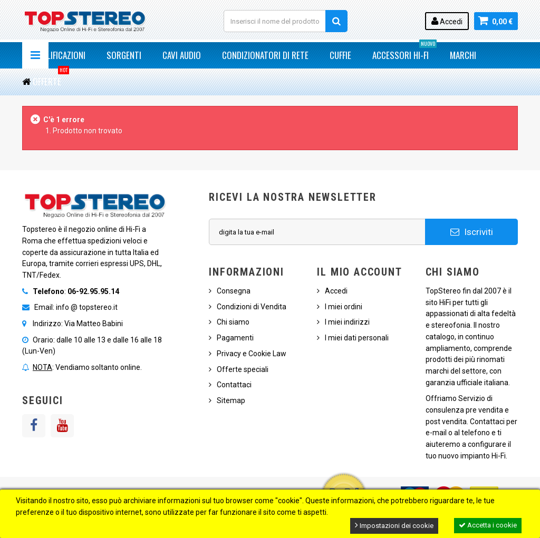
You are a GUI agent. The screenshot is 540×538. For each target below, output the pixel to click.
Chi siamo (233, 322)
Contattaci (234, 384)
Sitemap (231, 400)
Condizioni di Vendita (251, 306)
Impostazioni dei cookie (394, 525)
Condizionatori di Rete (265, 55)
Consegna (233, 291)
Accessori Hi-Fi (404, 52)
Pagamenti (235, 338)
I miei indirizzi (347, 322)
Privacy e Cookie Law (251, 353)
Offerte (51, 78)
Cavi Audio (181, 55)
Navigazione (35, 55)
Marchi (463, 55)
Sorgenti (124, 55)
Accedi (446, 21)
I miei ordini (343, 306)
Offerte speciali (242, 369)
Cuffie (340, 55)
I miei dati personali (357, 338)
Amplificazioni (59, 55)
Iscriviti (471, 232)
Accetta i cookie (488, 525)
